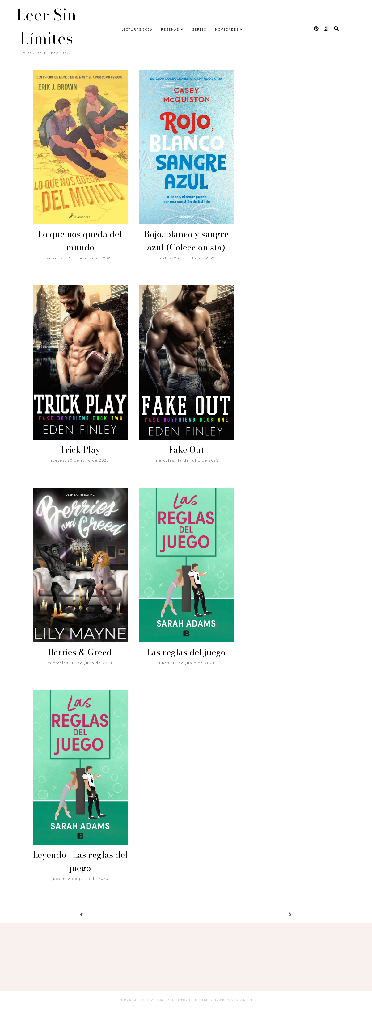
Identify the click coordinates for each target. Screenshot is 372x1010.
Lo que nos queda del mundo (80, 240)
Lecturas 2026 (136, 29)
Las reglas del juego (186, 652)
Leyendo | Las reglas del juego (80, 861)
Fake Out (186, 449)
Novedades (227, 29)
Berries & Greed (80, 652)
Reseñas (170, 29)
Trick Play (80, 449)
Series (199, 29)
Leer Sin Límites (47, 26)
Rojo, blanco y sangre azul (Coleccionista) (186, 240)
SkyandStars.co (237, 1000)
